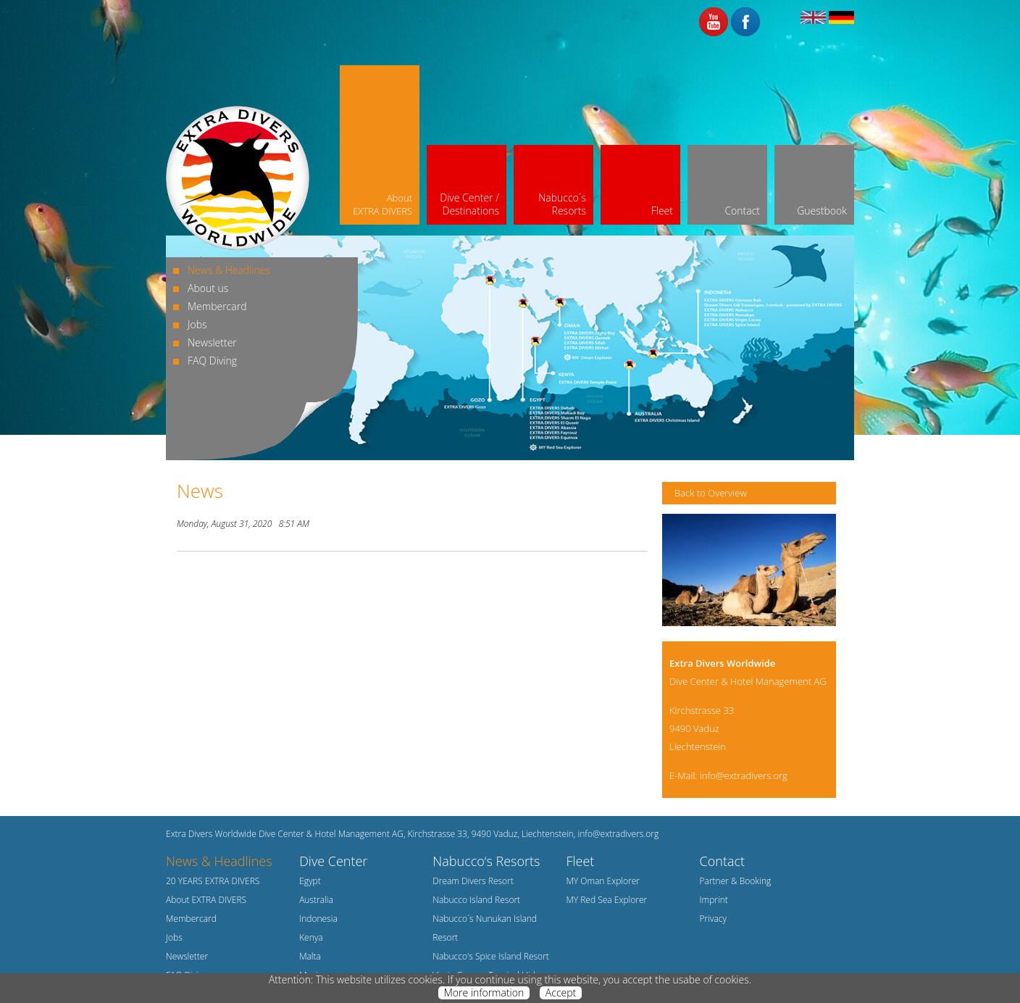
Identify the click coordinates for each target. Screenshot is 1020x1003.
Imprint (714, 900)
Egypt (310, 881)
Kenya (311, 937)
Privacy (713, 918)
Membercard (217, 306)
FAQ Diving (212, 360)
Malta (310, 956)
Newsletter (212, 342)
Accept (560, 992)
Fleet (580, 861)
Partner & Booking (736, 881)
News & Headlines (229, 270)
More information (484, 992)
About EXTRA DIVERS (206, 900)
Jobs (197, 324)
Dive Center (333, 861)
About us (208, 288)
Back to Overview (710, 492)
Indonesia (318, 918)
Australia (316, 900)
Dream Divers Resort (473, 881)
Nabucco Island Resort (476, 900)
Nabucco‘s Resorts (486, 861)
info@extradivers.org (743, 775)
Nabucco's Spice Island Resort (490, 956)
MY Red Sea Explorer (606, 900)
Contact (722, 861)
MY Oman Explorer (603, 881)
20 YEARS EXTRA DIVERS (212, 881)
